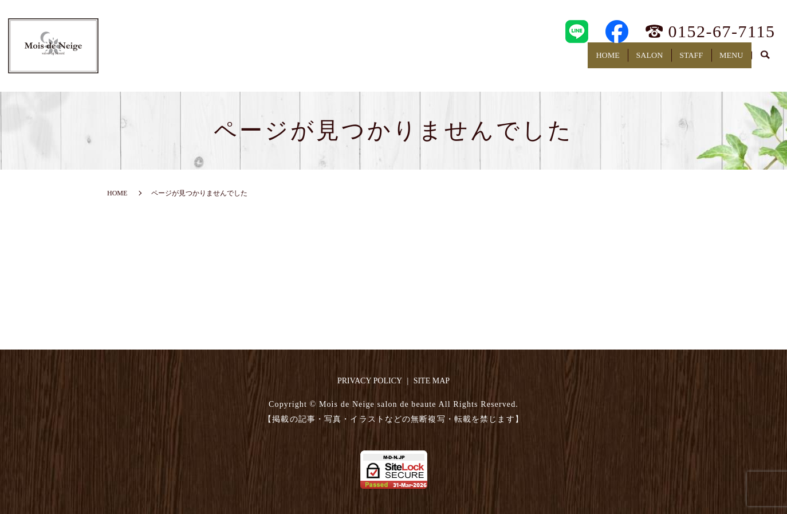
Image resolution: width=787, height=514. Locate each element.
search (765, 61)
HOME (557, 60)
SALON (614, 60)
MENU (724, 60)
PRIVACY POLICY (369, 380)
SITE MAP (432, 380)
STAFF (669, 60)
